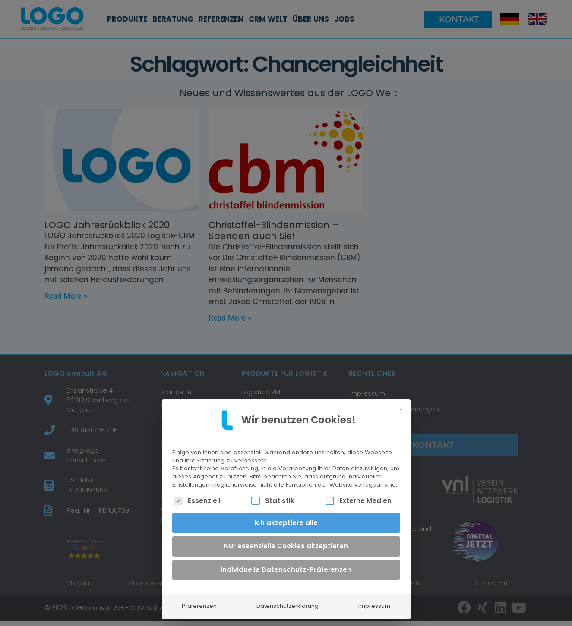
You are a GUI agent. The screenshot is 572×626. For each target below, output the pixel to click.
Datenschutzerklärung (287, 601)
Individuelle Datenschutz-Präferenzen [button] (286, 564)
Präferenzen (199, 601)
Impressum (374, 601)
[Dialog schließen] (400, 404)
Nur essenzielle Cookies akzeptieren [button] (286, 540)
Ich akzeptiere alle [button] (286, 517)
